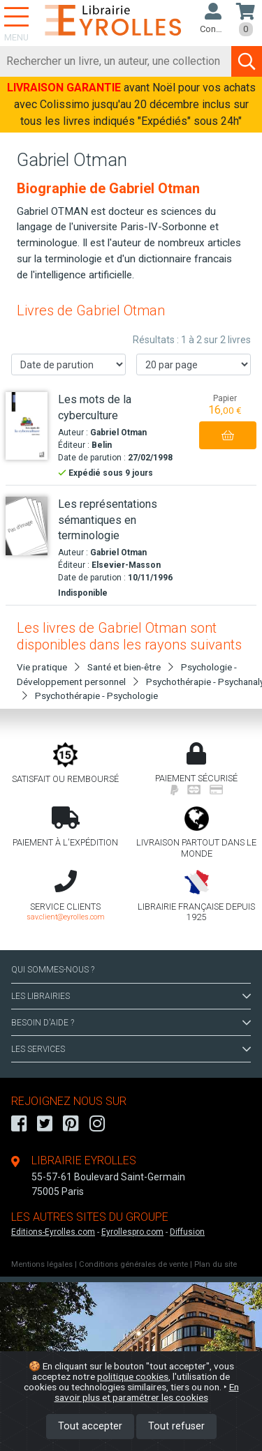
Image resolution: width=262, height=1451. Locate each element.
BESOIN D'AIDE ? (131, 1022)
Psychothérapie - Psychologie (96, 695)
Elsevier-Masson (126, 565)
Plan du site (215, 1264)
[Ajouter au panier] (227, 435)
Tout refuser (176, 1426)
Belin (102, 445)
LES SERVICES (131, 1049)
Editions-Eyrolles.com (53, 1232)
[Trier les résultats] (68, 364)
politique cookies (132, 1376)
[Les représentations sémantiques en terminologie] (27, 526)
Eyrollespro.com (132, 1232)
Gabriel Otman (118, 432)
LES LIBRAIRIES (131, 996)
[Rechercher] (116, 61)
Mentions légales (42, 1264)
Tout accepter (90, 1426)
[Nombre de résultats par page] (193, 364)
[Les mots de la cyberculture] (27, 425)
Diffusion (187, 1232)
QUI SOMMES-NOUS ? (52, 970)
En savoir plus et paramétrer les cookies (146, 1392)
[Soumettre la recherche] (246, 61)
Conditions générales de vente (133, 1264)
